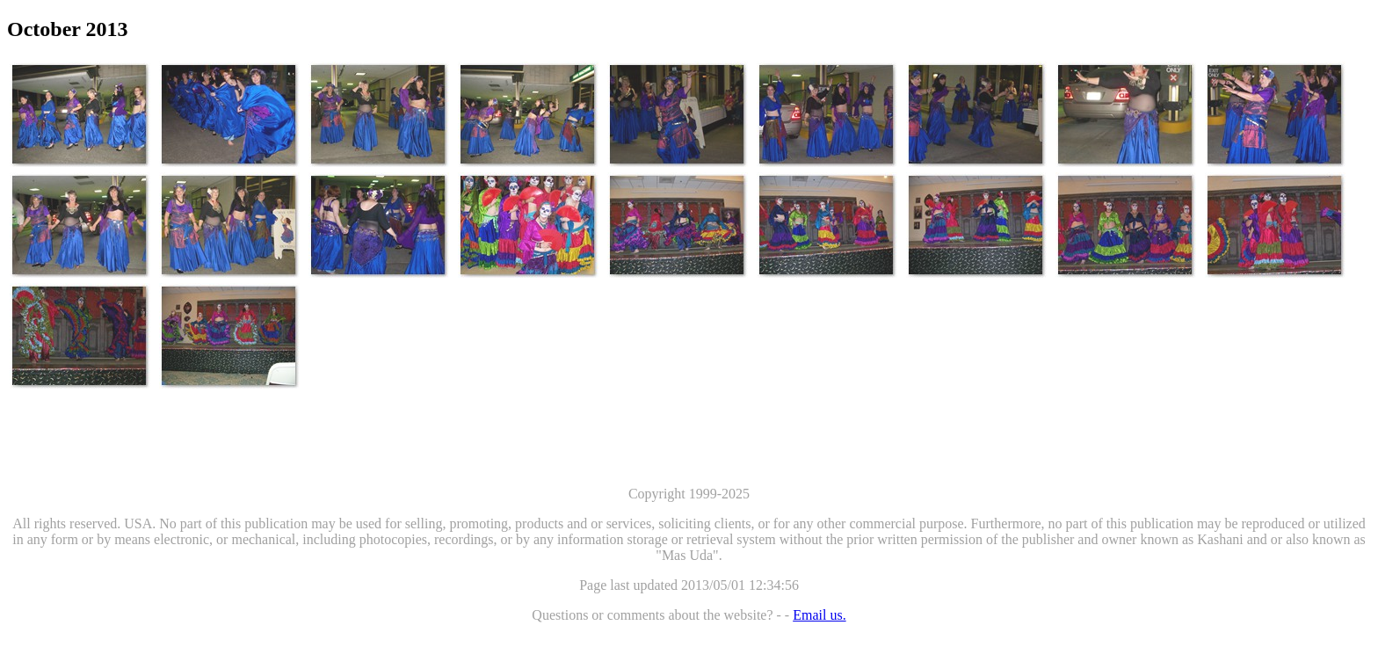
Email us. (819, 614)
